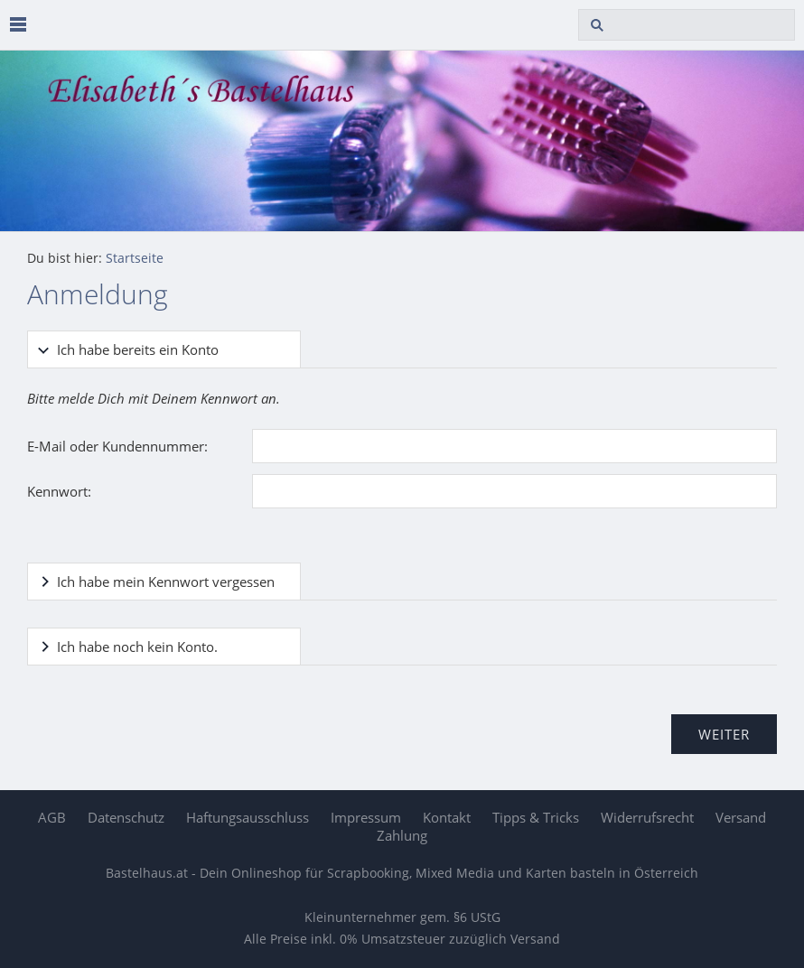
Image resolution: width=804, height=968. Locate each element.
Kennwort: (59, 491)
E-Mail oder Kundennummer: (117, 446)
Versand (740, 817)
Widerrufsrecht (647, 817)
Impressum (366, 817)
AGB (52, 817)
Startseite (135, 258)
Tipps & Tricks (535, 817)
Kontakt (447, 817)
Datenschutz (126, 817)
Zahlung (402, 835)
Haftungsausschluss (247, 817)
